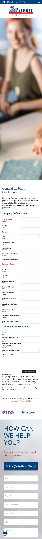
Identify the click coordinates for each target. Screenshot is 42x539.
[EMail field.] (21, 496)
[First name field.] (21, 478)
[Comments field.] (21, 532)
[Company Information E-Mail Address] (30, 248)
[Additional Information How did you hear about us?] (30, 350)
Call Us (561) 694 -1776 (21, 466)
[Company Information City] (30, 231)
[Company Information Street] (30, 225)
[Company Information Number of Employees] (30, 298)
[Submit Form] (29, 371)
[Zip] (21, 522)
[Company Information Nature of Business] (30, 281)
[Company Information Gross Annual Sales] (30, 292)
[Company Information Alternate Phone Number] (30, 259)
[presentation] (19, 362)
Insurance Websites (11, 398)
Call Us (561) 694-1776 (13, 1)
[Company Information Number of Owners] (30, 287)
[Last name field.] (21, 487)
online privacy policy (20, 388)
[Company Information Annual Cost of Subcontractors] (30, 315)
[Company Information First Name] (30, 270)
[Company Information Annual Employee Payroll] (30, 304)
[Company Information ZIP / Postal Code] (30, 242)
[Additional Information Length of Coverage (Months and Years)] (30, 338)
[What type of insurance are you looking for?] (21, 513)
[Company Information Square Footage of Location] (30, 321)
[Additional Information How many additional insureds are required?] (30, 344)
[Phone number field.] (21, 505)
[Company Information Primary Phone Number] (30, 254)
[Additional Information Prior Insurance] (30, 333)
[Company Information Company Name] (30, 219)
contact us (27, 384)
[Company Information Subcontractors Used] (30, 310)
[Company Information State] (30, 236)
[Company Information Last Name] (30, 275)
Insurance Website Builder (21, 401)
